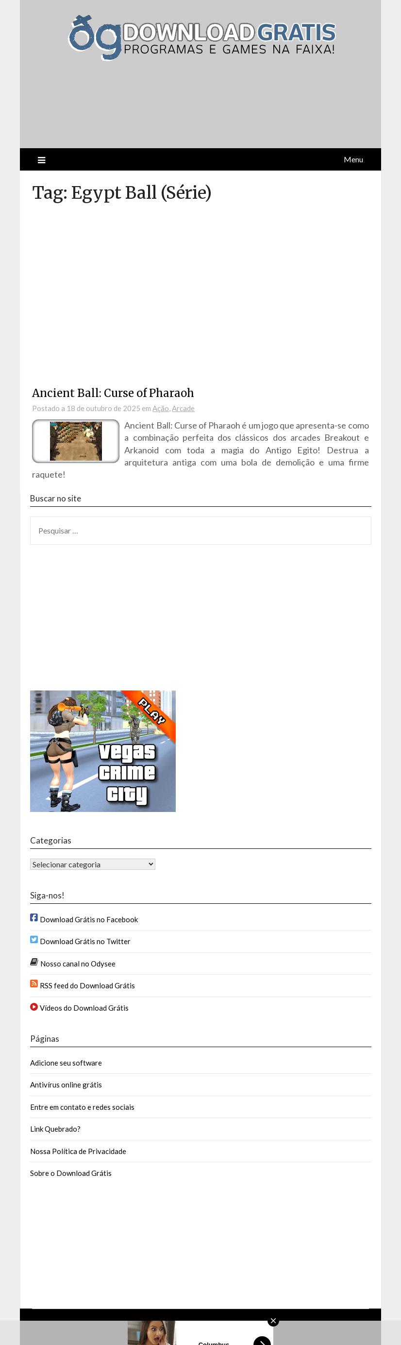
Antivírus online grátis (66, 1084)
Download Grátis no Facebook (89, 919)
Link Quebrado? (55, 1128)
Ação (160, 408)
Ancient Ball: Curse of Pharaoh (113, 393)
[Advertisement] (143, 113)
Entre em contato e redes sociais (82, 1107)
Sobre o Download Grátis (71, 1173)
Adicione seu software (66, 1062)
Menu (353, 159)
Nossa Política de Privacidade (78, 1151)
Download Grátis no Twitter (85, 941)
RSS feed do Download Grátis (87, 985)
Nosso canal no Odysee (78, 963)
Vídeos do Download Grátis (84, 1007)
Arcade (183, 408)
